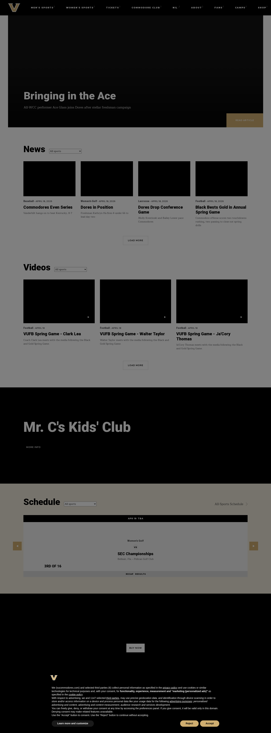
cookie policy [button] (75, 694)
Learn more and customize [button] (72, 723)
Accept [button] (210, 723)
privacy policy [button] (170, 687)
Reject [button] (189, 723)
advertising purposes (180, 701)
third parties (112, 698)
